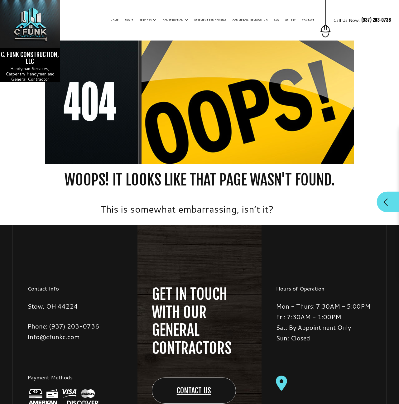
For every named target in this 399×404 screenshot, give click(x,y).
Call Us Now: (358, 27)
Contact (308, 20)
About (129, 20)
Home (114, 20)
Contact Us (194, 390)
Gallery (290, 20)
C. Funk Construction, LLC (30, 58)
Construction (172, 20)
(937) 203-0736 (74, 326)
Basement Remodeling (210, 20)
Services (145, 20)
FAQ (276, 20)
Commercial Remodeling (249, 20)
